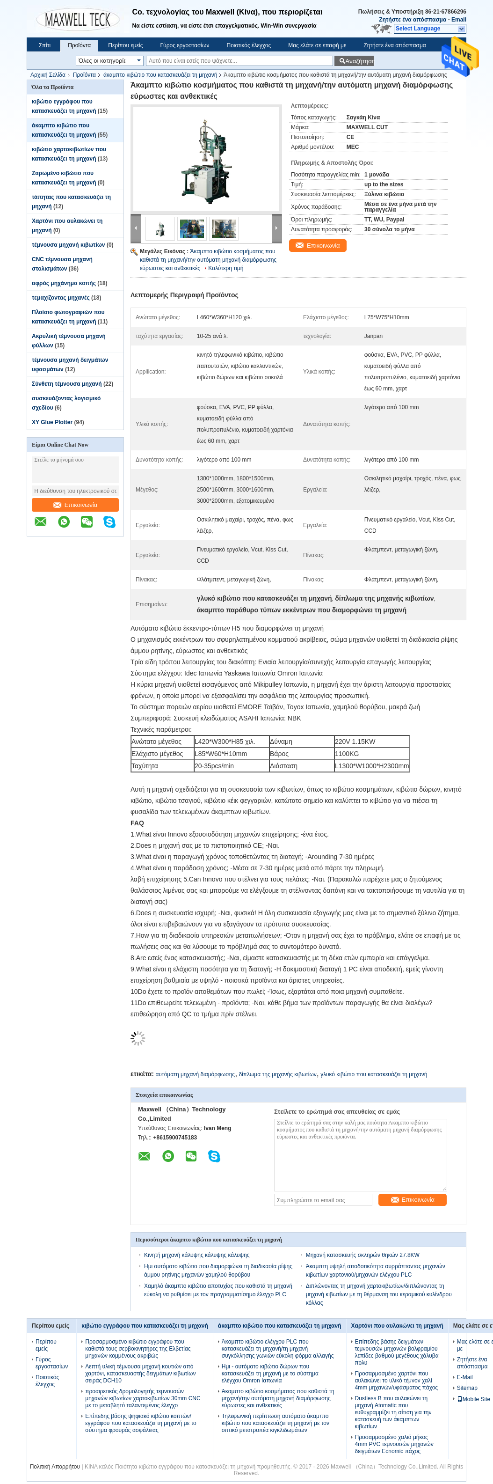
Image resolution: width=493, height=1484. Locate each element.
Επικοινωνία (75, 504)
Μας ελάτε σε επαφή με (317, 45)
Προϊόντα (79, 45)
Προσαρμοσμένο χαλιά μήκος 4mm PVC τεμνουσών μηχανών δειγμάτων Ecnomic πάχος (394, 1444)
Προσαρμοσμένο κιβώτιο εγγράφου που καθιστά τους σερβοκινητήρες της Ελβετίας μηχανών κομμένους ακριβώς (137, 1348)
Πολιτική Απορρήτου (55, 1466)
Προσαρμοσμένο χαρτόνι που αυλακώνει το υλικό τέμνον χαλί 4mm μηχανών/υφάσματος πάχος (396, 1380)
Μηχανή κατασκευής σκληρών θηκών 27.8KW (363, 1255)
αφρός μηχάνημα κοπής (64, 283)
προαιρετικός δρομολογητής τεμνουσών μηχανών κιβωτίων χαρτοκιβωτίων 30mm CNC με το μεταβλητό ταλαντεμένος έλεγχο (142, 1398)
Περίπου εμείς (125, 45)
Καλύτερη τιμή (225, 268)
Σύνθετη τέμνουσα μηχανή (67, 384)
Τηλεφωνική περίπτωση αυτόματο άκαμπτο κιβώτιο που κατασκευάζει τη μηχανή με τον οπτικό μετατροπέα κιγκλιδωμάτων (275, 1423)
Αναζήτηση (359, 61)
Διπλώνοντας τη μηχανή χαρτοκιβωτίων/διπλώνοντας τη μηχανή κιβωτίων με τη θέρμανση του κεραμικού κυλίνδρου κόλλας (379, 1294)
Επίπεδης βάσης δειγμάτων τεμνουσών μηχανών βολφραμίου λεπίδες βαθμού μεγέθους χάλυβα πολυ (397, 1352)
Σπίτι (45, 45)
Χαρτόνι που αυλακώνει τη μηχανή (397, 1325)
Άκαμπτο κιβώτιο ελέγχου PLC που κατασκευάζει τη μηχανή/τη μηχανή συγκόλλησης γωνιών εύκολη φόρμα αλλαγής (278, 1348)
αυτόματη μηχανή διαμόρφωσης (195, 1074)
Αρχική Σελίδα (47, 75)
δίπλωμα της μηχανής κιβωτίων (277, 1074)
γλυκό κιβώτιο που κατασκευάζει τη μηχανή (373, 1074)
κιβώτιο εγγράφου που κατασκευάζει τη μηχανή (144, 1325)
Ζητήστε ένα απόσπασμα (412, 19)
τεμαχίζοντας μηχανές (61, 297)
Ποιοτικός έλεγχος (248, 45)
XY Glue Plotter (52, 422)
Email (458, 19)
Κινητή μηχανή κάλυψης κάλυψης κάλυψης (197, 1255)
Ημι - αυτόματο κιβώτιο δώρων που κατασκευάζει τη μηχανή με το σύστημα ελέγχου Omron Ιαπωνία (270, 1373)
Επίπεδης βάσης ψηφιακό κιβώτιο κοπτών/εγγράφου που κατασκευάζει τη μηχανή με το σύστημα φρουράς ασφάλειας (140, 1423)
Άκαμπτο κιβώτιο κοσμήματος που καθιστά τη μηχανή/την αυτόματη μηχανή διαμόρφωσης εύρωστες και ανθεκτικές (208, 260)
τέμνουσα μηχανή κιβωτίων (68, 245)
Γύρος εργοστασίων (184, 45)
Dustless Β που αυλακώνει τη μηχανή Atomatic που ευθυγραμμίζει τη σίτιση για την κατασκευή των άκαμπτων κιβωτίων (393, 1412)
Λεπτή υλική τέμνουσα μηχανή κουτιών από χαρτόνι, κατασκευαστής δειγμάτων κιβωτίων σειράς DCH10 (140, 1373)
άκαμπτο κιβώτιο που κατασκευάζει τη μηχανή (160, 75)
